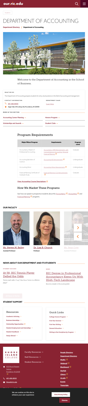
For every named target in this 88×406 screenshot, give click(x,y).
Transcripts (64, 385)
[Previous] (78, 236)
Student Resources (33, 362)
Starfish (63, 371)
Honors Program (51, 117)
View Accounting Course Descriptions (31, 181)
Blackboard (64, 367)
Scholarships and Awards (12, 123)
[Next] (78, 228)
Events (62, 382)
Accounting (72, 194)
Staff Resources (32, 357)
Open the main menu (84, 4)
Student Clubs (50, 123)
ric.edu (62, 378)
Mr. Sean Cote (71, 247)
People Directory (66, 352)
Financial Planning (23, 196)
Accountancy (60, 194)
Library (63, 374)
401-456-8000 (11, 378)
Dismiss (64, 400)
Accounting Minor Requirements (54, 167)
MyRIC (63, 360)
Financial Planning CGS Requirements (55, 173)
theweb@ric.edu (11, 382)
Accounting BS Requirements (53, 160)
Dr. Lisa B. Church (43, 247)
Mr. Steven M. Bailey (13, 247)
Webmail (63, 363)
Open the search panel (76, 4)
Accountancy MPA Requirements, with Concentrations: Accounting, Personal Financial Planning (56, 152)
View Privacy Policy (60, 394)
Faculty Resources (33, 352)
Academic (7, 13)
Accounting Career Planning (13, 117)
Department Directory (11, 27)
